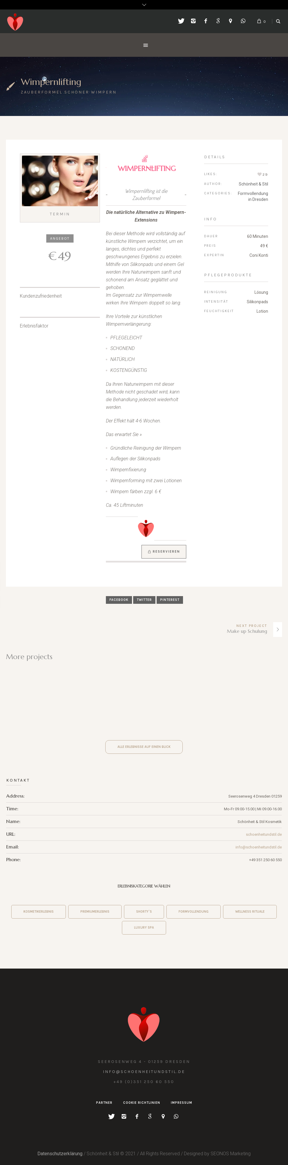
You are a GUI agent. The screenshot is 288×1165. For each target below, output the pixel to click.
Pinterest (169, 600)
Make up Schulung (247, 631)
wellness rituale (250, 912)
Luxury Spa (144, 928)
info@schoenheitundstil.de (259, 847)
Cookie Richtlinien (141, 1103)
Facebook (118, 600)
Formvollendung (194, 912)
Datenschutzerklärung (59, 1153)
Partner (104, 1103)
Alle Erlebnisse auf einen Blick (144, 747)
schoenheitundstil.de (264, 834)
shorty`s (144, 912)
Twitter (144, 600)
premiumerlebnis (94, 912)
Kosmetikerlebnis (38, 912)
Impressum (181, 1103)
